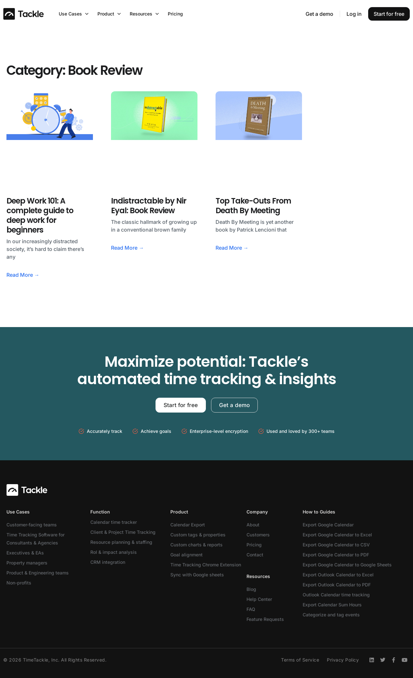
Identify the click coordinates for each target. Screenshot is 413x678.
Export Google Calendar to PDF (336, 554)
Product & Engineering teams (37, 572)
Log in (354, 14)
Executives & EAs (25, 552)
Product (179, 511)
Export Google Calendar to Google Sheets (347, 564)
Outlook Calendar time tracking (336, 594)
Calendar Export (187, 524)
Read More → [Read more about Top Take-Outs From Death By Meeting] (232, 247)
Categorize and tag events (331, 614)
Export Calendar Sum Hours (332, 604)
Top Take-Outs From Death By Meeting (253, 205)
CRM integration (107, 562)
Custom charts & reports (196, 544)
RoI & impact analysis (113, 552)
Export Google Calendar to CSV (336, 544)
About (253, 524)
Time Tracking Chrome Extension (205, 564)
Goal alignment (186, 554)
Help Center (259, 599)
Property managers (26, 562)
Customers (258, 534)
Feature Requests (265, 619)
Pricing (254, 544)
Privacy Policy (343, 660)
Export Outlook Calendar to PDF (337, 584)
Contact (255, 554)
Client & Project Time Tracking (123, 532)
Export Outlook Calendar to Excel (338, 574)
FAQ (251, 609)
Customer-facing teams (31, 524)
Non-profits (18, 582)
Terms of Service (300, 660)
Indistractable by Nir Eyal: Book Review (148, 205)
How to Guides (319, 511)
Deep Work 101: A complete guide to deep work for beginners (39, 215)
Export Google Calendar (328, 524)
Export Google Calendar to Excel (337, 534)
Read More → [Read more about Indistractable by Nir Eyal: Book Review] (127, 247)
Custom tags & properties (198, 534)
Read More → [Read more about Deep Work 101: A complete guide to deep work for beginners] (22, 275)
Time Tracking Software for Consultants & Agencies (35, 538)
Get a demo (319, 14)
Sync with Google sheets (197, 574)
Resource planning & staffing (121, 542)
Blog (251, 589)
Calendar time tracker (113, 522)
